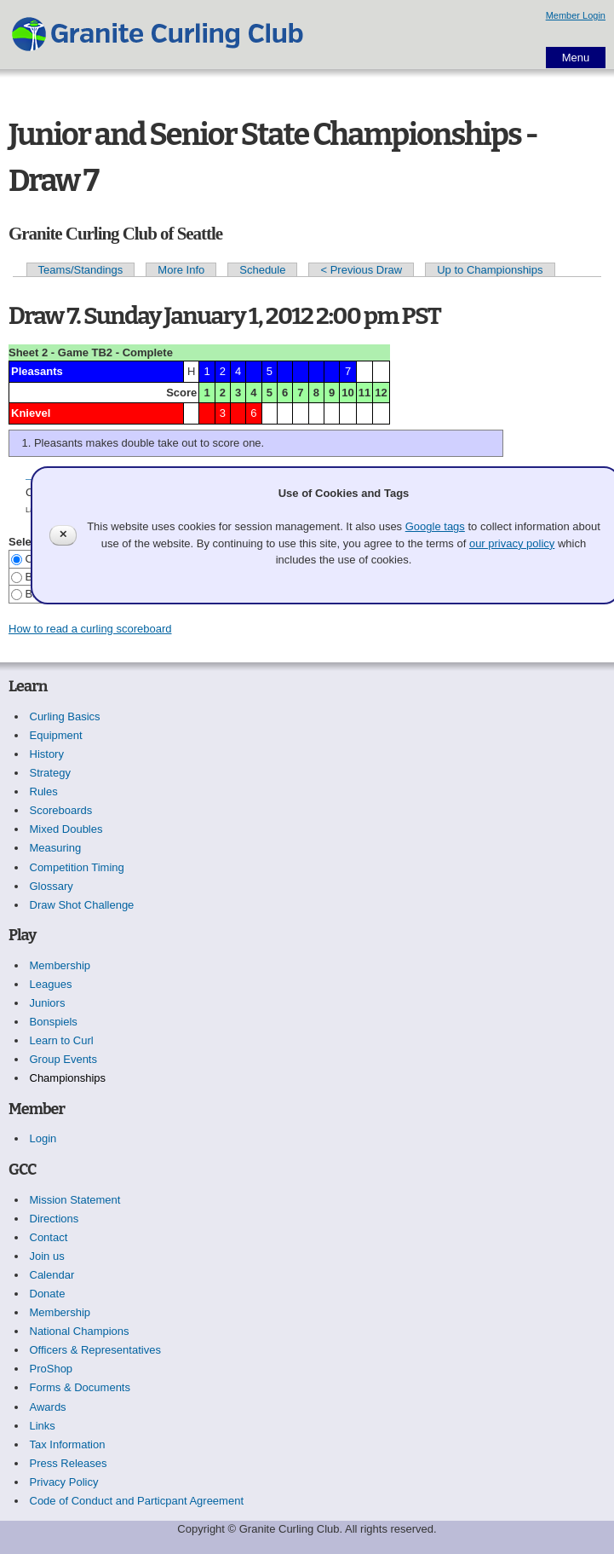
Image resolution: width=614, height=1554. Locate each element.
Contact (49, 1237)
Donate (48, 1293)
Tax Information (68, 1444)
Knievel (30, 413)
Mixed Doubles (66, 829)
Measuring (56, 847)
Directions (54, 1218)
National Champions (79, 1331)
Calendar (52, 1274)
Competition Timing (77, 867)
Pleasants (37, 371)
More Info (181, 269)
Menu (576, 57)
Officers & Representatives (95, 1349)
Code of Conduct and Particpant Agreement (137, 1500)
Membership (60, 965)
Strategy (50, 772)
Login (43, 1138)
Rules (44, 791)
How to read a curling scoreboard (90, 628)
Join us (47, 1256)
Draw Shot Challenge (82, 904)
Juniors (48, 1003)
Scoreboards (61, 810)
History (47, 754)
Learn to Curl (62, 1040)
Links (42, 1425)
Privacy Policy (64, 1482)
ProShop (51, 1368)
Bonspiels (53, 1021)
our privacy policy (511, 543)
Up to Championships (489, 269)
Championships (68, 1078)
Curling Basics (65, 716)
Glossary (51, 886)
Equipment (56, 735)
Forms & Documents (80, 1387)
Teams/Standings (80, 269)
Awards (48, 1407)
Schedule (262, 269)
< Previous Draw (361, 269)
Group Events (64, 1059)
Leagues (51, 984)
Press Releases (68, 1463)
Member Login (575, 15)
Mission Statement (75, 1199)
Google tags (435, 526)
